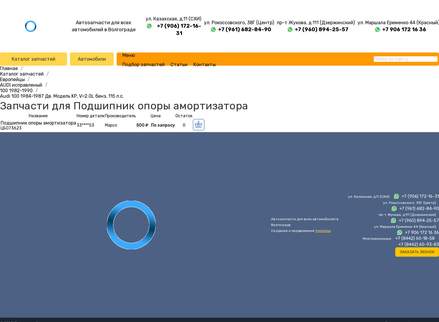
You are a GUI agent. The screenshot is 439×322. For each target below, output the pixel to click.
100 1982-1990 (16, 90)
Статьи (179, 64)
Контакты (204, 64)
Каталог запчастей (33, 59)
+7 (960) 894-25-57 (321, 29)
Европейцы (12, 79)
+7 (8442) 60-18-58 (415, 238)
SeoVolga (323, 231)
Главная (9, 68)
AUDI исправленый (21, 85)
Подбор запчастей (143, 64)
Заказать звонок (417, 252)
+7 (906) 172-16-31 (179, 29)
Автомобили (92, 59)
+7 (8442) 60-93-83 (418, 244)
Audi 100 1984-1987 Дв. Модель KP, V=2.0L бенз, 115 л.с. (62, 96)
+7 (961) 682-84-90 (244, 29)
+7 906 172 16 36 (404, 29)
